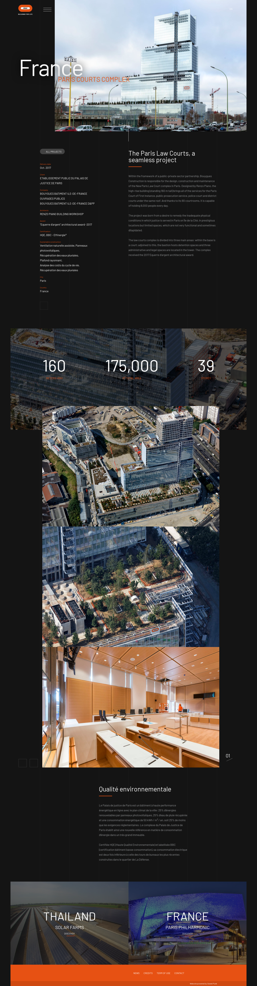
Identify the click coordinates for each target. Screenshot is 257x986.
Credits (148, 973)
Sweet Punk (212, 983)
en (231, 9)
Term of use (163, 973)
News (136, 973)
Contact (179, 973)
